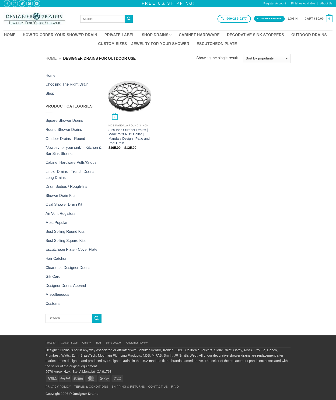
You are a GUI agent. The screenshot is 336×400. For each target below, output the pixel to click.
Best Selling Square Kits (66, 241)
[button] (293, 18)
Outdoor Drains (309, 35)
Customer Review (137, 342)
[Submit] (129, 19)
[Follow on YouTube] (37, 3)
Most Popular (56, 223)
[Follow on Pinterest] (29, 3)
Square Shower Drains (64, 120)
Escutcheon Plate (217, 44)
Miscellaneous (57, 294)
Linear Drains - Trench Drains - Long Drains (71, 175)
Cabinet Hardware (199, 35)
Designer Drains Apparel (66, 286)
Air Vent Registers (60, 214)
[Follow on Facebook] (7, 3)
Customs (53, 304)
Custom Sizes (69, 342)
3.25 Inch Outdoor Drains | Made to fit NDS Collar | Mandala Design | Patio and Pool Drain (129, 136)
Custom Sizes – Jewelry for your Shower (143, 44)
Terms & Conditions (91, 386)
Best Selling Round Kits (65, 231)
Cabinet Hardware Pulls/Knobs (71, 162)
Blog (98, 342)
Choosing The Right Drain (67, 84)
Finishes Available (303, 3)
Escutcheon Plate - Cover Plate (71, 249)
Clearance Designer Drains (68, 268)
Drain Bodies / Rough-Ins (66, 186)
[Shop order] (266, 58)
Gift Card (53, 276)
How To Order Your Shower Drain (60, 35)
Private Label (120, 35)
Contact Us (158, 386)
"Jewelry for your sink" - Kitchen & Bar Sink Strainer (74, 151)
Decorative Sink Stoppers (255, 35)
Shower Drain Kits (60, 196)
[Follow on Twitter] (22, 3)
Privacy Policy (58, 386)
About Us (326, 3)
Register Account (274, 3)
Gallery (86, 342)
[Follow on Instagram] (14, 3)
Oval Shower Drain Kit (64, 204)
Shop (50, 93)
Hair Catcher (56, 259)
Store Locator (113, 342)
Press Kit (51, 342)
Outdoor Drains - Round (65, 139)
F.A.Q (175, 386)
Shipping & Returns (128, 386)
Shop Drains (157, 35)
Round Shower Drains (64, 130)
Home (9, 35)
